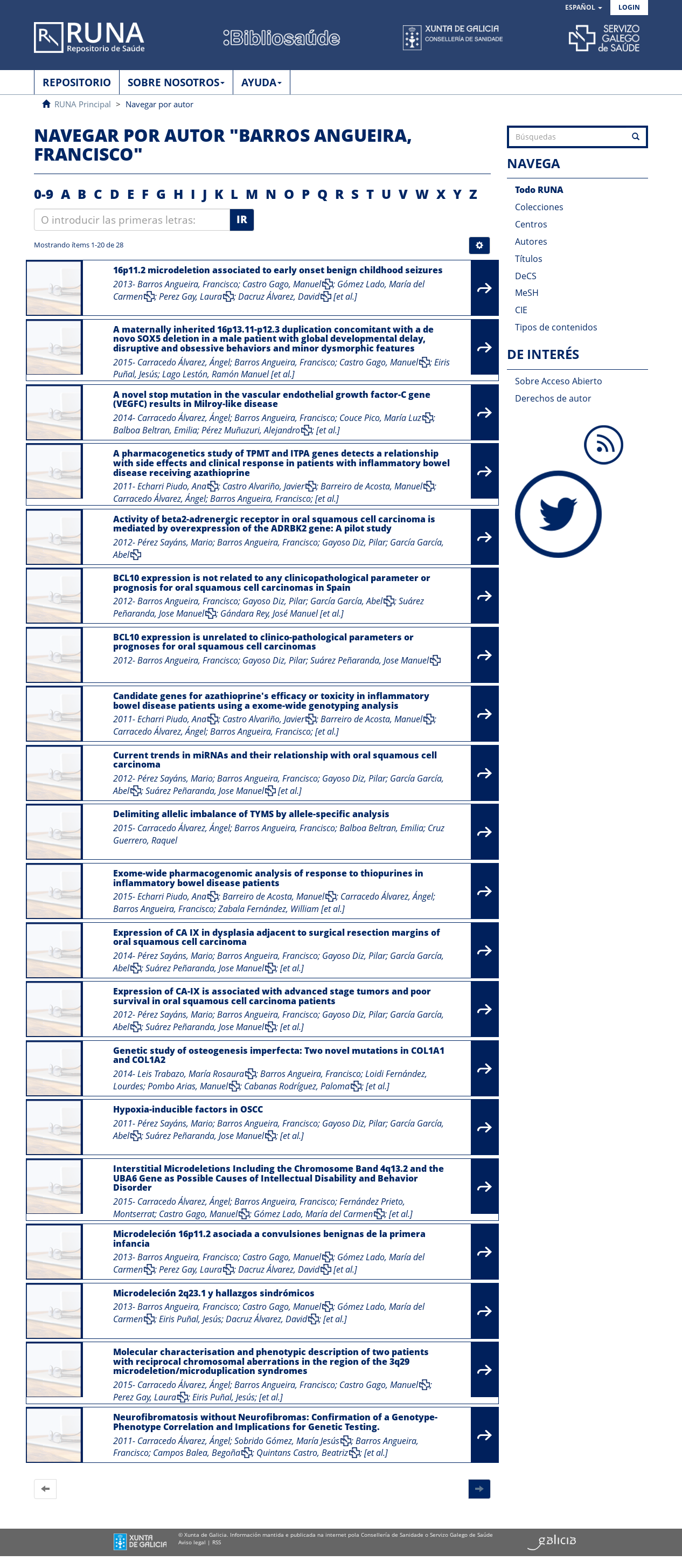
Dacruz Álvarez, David (278, 296)
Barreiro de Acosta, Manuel (371, 486)
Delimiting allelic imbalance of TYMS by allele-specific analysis (251, 814)
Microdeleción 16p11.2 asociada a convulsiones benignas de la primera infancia (269, 1238)
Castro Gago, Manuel (281, 284)
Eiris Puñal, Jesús (190, 1319)
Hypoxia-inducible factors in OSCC (188, 1109)
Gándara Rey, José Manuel (269, 613)
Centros (531, 224)
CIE (521, 310)
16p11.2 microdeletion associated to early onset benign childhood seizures (278, 270)
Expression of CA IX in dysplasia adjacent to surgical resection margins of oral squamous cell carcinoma (276, 937)
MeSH (527, 293)
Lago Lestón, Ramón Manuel (215, 374)
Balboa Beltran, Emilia (155, 430)
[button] (583, 8)
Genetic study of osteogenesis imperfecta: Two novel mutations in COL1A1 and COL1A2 (278, 1055)
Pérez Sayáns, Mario (175, 542)
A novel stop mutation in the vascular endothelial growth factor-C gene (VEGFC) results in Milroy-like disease (271, 399)
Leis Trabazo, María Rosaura (190, 1074)
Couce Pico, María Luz (380, 418)
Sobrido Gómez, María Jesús (286, 1441)
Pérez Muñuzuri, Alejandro (250, 430)
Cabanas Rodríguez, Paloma (297, 1086)
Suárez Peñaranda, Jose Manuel (369, 660)
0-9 (43, 194)
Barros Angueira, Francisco (187, 284)
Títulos (528, 259)
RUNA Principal (82, 104)
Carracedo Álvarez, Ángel (183, 362)
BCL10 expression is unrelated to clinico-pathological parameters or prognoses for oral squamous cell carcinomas (263, 642)
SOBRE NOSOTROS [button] (176, 82)
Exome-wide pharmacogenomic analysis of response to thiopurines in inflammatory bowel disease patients (268, 878)
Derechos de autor (553, 398)
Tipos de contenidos (556, 327)
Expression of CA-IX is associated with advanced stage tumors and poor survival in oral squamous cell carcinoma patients (272, 996)
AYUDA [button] (261, 82)
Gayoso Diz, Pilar (354, 542)
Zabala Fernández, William (268, 909)
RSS (216, 1542)
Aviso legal (192, 1542)
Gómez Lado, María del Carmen (313, 1214)
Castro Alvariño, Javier (263, 486)
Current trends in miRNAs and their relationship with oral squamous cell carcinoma (275, 760)
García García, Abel (346, 601)
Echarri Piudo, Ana (171, 486)
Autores (531, 241)
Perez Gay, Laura (190, 296)
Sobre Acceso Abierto (558, 381)
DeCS (526, 276)
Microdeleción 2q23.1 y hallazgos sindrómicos (214, 1293)
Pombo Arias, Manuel (188, 1086)
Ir (241, 219)
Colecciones (539, 207)
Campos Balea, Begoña (196, 1453)
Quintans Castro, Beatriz (302, 1453)
